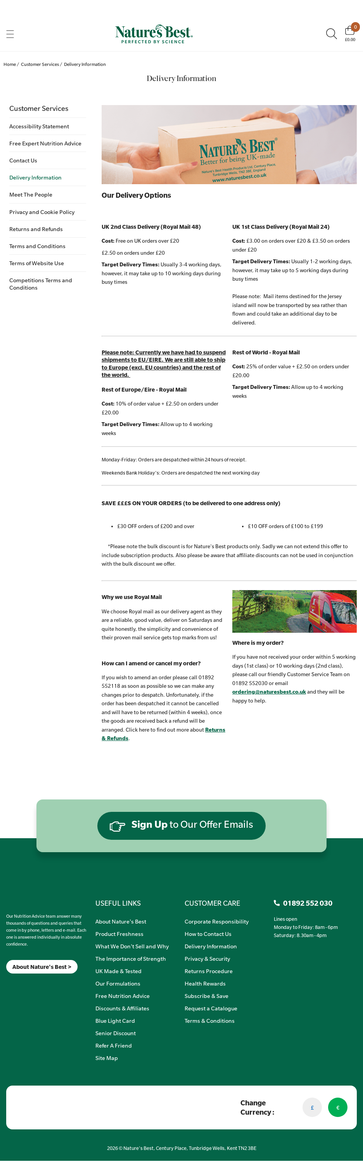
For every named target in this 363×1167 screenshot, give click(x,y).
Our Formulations (117, 983)
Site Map (106, 1057)
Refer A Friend (113, 1045)
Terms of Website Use (36, 262)
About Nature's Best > (41, 966)
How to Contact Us (208, 933)
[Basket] (350, 33)
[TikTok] (19, 983)
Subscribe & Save (206, 995)
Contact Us (23, 160)
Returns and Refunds (36, 228)
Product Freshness (119, 933)
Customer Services (38, 108)
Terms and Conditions (37, 245)
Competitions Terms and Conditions (40, 283)
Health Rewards (205, 983)
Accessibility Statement (39, 126)
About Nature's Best (120, 921)
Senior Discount (115, 1032)
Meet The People (30, 194)
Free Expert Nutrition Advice (45, 143)
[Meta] (6, 983)
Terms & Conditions (210, 1020)
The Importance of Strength (130, 958)
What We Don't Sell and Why (132, 946)
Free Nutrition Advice (122, 995)
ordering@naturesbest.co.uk (269, 692)
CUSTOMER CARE (212, 903)
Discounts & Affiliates (122, 1008)
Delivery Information (35, 177)
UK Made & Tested (118, 970)
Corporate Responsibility (217, 921)
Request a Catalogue (211, 1008)
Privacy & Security (207, 958)
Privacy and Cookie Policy (41, 211)
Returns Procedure (209, 970)
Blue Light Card (115, 1020)
